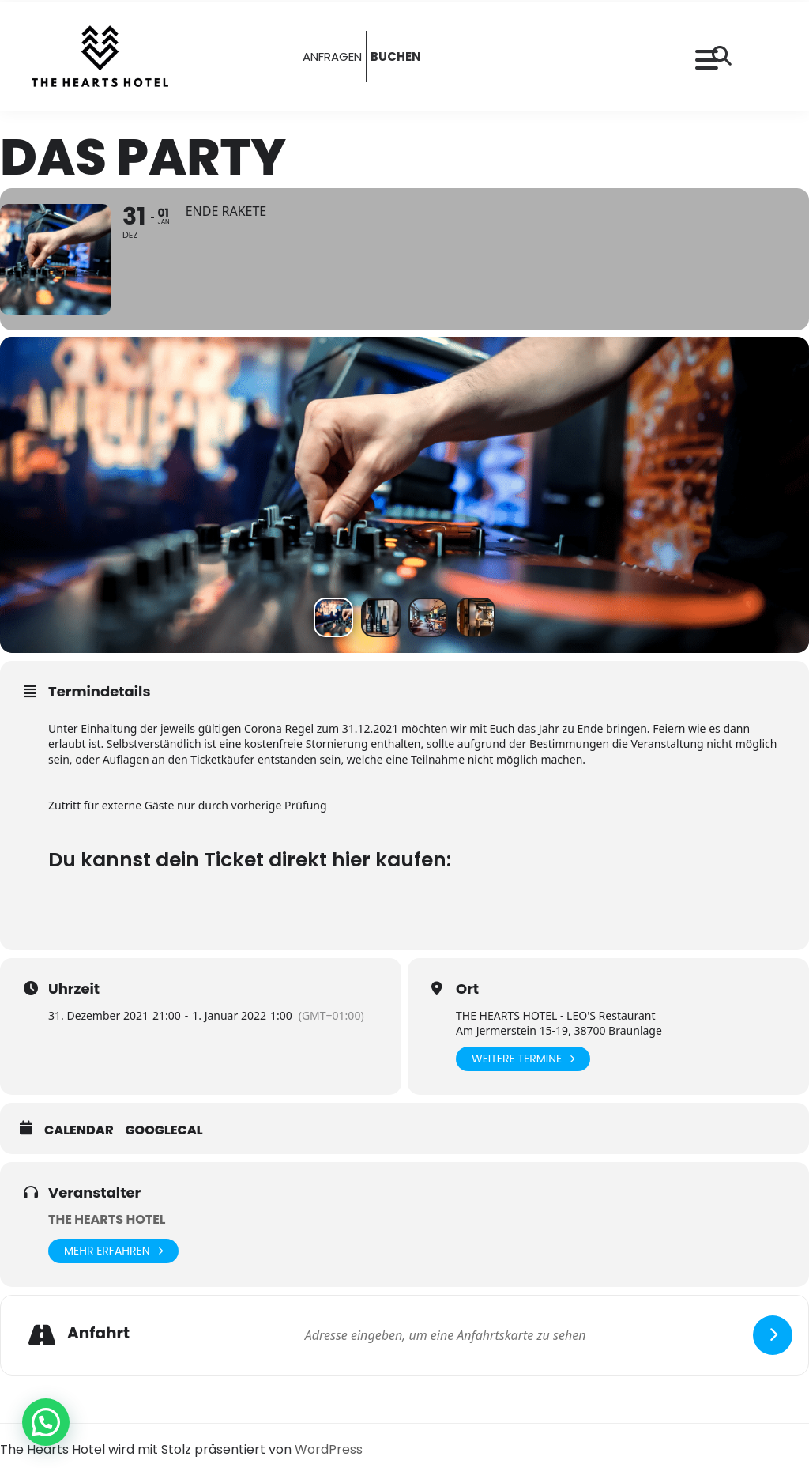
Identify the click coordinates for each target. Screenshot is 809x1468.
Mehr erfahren (113, 1251)
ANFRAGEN (332, 56)
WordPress (329, 1449)
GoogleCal (164, 1130)
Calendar (79, 1130)
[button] (46, 1422)
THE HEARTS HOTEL (106, 1219)
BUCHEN (396, 56)
